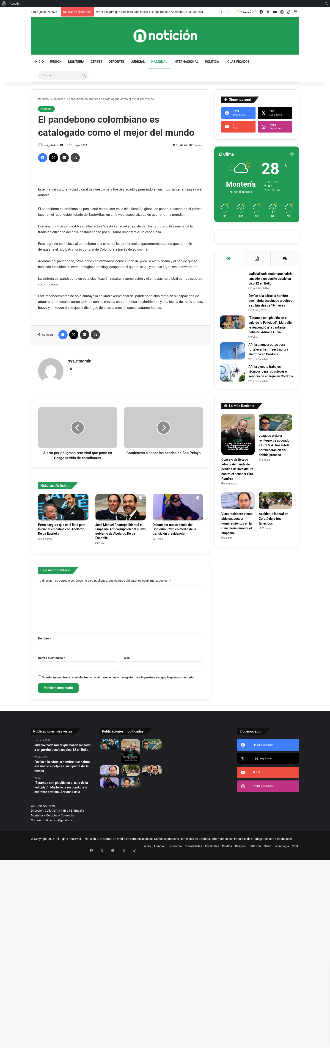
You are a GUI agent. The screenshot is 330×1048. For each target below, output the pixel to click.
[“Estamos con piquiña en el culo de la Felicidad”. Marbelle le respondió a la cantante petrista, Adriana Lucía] (234, 328)
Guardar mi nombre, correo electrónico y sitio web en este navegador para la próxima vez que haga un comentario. (118, 675)
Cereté (96, 62)
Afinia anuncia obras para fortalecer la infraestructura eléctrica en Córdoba (270, 360)
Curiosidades (193, 844)
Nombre (44, 636)
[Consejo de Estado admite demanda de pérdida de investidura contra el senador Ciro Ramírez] (238, 452)
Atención (159, 844)
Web (127, 656)
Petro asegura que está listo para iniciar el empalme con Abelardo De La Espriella (149, 12)
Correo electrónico (51, 656)
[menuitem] (4, 3)
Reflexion (255, 844)
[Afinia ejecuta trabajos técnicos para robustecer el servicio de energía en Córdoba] (234, 384)
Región (56, 62)
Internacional (186, 62)
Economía (175, 844)
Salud (267, 844)
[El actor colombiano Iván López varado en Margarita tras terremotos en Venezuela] (130, 780)
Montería (76, 62)
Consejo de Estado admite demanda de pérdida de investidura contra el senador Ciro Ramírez (237, 486)
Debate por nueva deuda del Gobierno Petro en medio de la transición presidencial (174, 527)
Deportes (116, 62)
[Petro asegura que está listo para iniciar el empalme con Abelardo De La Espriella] (63, 505)
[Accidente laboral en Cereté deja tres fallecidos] (275, 518)
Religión (240, 844)
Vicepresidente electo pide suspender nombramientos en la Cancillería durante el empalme (237, 541)
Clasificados (237, 62)
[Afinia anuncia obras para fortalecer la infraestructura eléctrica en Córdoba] (234, 362)
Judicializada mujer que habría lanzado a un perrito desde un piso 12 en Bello (269, 280)
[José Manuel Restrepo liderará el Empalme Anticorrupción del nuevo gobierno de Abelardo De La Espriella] (120, 505)
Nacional (159, 62)
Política (212, 62)
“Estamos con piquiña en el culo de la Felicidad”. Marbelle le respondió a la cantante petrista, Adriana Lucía (269, 333)
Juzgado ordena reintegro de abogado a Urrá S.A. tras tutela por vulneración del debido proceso (274, 462)
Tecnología (281, 844)
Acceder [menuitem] (15, 3)
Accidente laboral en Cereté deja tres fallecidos (273, 536)
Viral (295, 844)
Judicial (138, 62)
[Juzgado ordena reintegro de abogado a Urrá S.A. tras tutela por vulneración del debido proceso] (275, 439)
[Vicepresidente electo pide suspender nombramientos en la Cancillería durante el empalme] (238, 518)
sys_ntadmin (54, 145)
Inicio (39, 62)
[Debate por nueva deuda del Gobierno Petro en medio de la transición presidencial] (178, 505)
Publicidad (212, 844)
